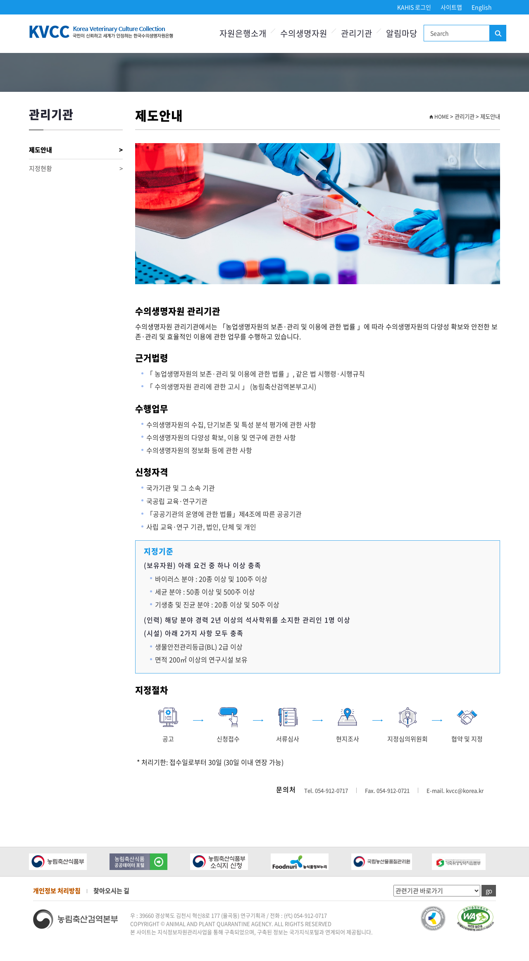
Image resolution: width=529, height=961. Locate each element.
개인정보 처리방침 (57, 890)
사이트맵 (451, 7)
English (482, 7)
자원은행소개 (243, 33)
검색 (497, 33)
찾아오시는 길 (111, 890)
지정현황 (76, 168)
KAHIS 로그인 (414, 7)
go (489, 890)
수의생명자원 (303, 33)
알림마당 (401, 33)
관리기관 (356, 33)
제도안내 (76, 150)
